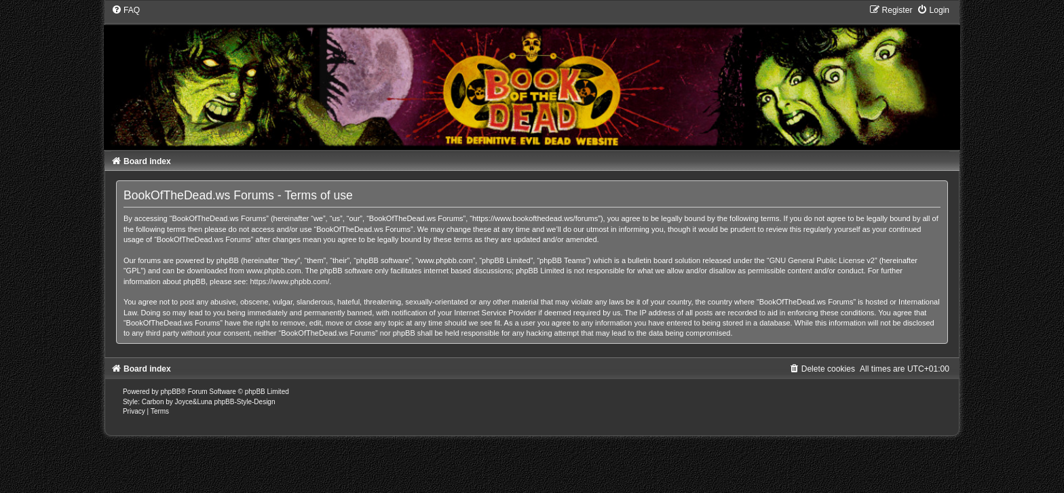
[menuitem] (125, 10)
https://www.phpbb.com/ (289, 281)
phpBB (171, 391)
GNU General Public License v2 (822, 260)
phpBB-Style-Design (244, 402)
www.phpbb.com (273, 271)
